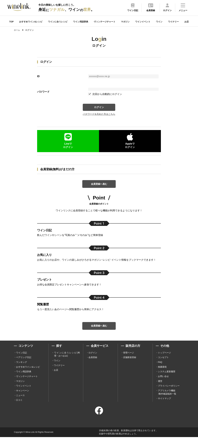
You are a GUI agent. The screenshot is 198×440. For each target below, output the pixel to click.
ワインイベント (142, 21)
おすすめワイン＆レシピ (28, 369)
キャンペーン (22, 393)
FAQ (160, 364)
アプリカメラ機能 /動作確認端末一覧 (167, 395)
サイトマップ (164, 401)
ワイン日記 (21, 355)
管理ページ (128, 355)
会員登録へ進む (99, 185)
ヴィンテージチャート (104, 21)
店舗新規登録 (129, 360)
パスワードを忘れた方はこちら (99, 115)
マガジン (125, 21)
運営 (160, 383)
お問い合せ (163, 379)
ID (38, 76)
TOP (11, 21)
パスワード (43, 91)
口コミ (19, 403)
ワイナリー (173, 21)
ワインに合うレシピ (57, 21)
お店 (186, 21)
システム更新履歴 (166, 374)
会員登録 (92, 360)
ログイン (99, 107)
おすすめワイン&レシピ (30, 21)
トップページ (164, 355)
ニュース (20, 398)
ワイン (159, 21)
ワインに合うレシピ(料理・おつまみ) (67, 356)
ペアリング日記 (23, 360)
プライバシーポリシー (169, 388)
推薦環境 (162, 369)
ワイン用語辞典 (80, 21)
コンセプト (163, 360)
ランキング (21, 364)
